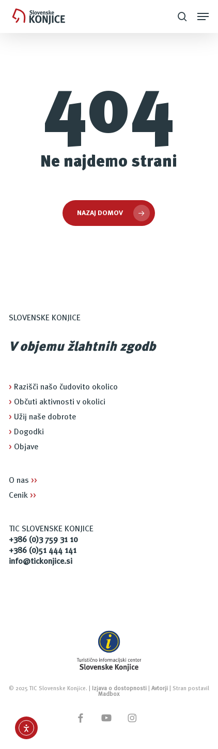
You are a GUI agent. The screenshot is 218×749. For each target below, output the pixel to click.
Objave (23, 447)
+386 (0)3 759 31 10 (43, 540)
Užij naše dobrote (42, 417)
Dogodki (26, 432)
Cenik (22, 496)
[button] (203, 16)
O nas (23, 481)
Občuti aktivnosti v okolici (57, 402)
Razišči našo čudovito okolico (63, 387)
